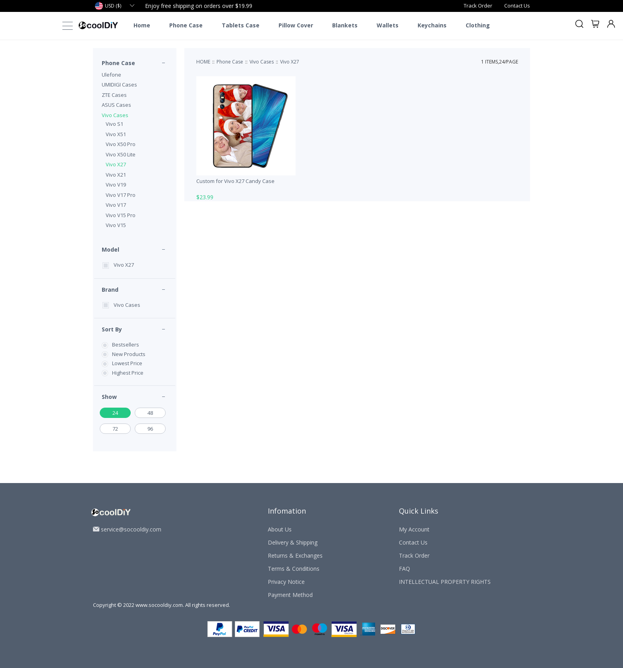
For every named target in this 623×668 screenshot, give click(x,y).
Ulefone (111, 74)
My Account (414, 529)
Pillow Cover (296, 25)
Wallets (388, 25)
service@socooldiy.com (131, 529)
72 (115, 428)
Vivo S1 (114, 123)
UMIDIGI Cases (119, 84)
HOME (203, 61)
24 (115, 412)
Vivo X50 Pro (120, 144)
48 (150, 412)
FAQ (404, 568)
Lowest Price (127, 363)
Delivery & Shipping (292, 542)
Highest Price (127, 372)
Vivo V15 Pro (120, 215)
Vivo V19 (116, 184)
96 (150, 428)
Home (142, 25)
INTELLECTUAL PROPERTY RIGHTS (445, 581)
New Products (128, 354)
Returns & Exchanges (295, 555)
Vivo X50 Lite (120, 154)
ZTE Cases (114, 94)
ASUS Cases (116, 104)
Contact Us (517, 5)
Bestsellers (125, 344)
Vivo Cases (115, 115)
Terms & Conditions (293, 568)
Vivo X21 (116, 174)
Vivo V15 (116, 225)
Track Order (478, 5)
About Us (280, 529)
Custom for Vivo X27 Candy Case (235, 181)
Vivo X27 (116, 164)
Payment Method (290, 595)
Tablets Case (240, 25)
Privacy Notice (286, 581)
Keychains (432, 25)
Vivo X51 (116, 134)
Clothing (478, 25)
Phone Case (186, 25)
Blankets (345, 25)
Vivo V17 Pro (120, 194)
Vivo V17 (116, 204)
